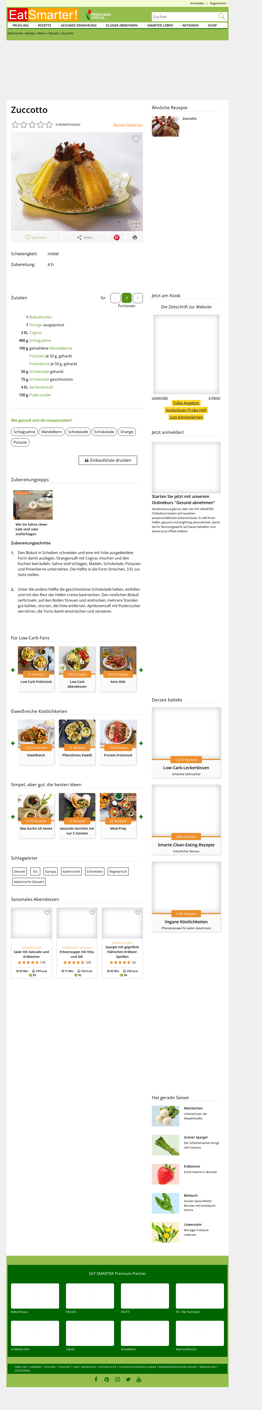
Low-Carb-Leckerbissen (186, 767)
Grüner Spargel (195, 1137)
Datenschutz (107, 1367)
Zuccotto (190, 118)
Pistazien (37, 356)
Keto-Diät (118, 681)
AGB (75, 1367)
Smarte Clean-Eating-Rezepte (186, 845)
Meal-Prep (118, 828)
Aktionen (190, 25)
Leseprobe (160, 398)
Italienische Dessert (29, 882)
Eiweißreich (36, 755)
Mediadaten (208, 1367)
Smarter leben (160, 25)
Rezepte (44, 25)
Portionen (126, 305)
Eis (35, 871)
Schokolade (39, 371)
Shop (212, 25)
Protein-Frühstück (118, 755)
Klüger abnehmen (122, 25)
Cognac (35, 332)
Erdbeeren (192, 1166)
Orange (35, 324)
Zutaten (19, 298)
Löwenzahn (193, 1224)
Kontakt (64, 1367)
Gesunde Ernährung (79, 25)
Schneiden (95, 871)
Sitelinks (50, 1367)
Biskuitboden (40, 317)
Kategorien (22, 1370)
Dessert (19, 871)
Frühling (21, 25)
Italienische (71, 871)
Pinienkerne (39, 363)
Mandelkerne (60, 348)
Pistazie (20, 442)
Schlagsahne (40, 340)
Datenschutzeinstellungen (137, 1367)
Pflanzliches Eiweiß (77, 755)
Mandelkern (51, 431)
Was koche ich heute (36, 828)
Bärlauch (191, 1195)
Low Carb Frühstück (36, 681)
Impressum (88, 1367)
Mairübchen (193, 1108)
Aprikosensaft (41, 387)
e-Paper (215, 398)
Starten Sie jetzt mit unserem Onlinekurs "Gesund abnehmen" (186, 473)
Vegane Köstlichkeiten (186, 921)
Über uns (21, 1367)
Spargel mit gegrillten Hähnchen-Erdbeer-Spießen (122, 952)
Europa (50, 871)
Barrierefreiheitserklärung (178, 1367)
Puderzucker (40, 394)
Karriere (35, 1367)
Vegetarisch (118, 871)
